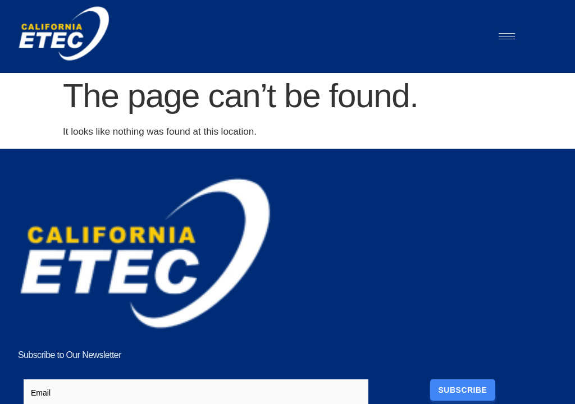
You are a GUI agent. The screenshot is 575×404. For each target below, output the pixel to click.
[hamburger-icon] (506, 36)
